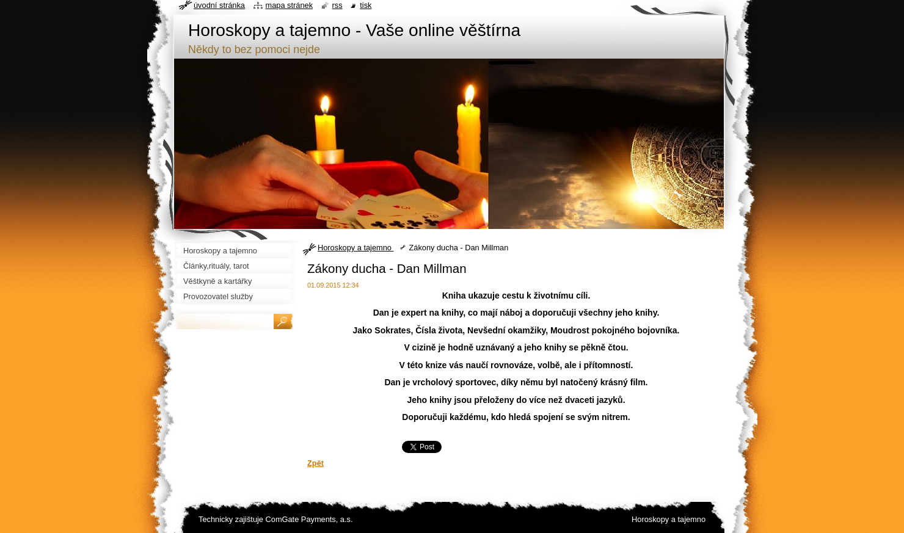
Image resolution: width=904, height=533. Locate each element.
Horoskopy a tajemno (355, 247)
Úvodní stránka (219, 5)
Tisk (365, 5)
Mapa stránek (289, 5)
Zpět (315, 463)
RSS (337, 5)
